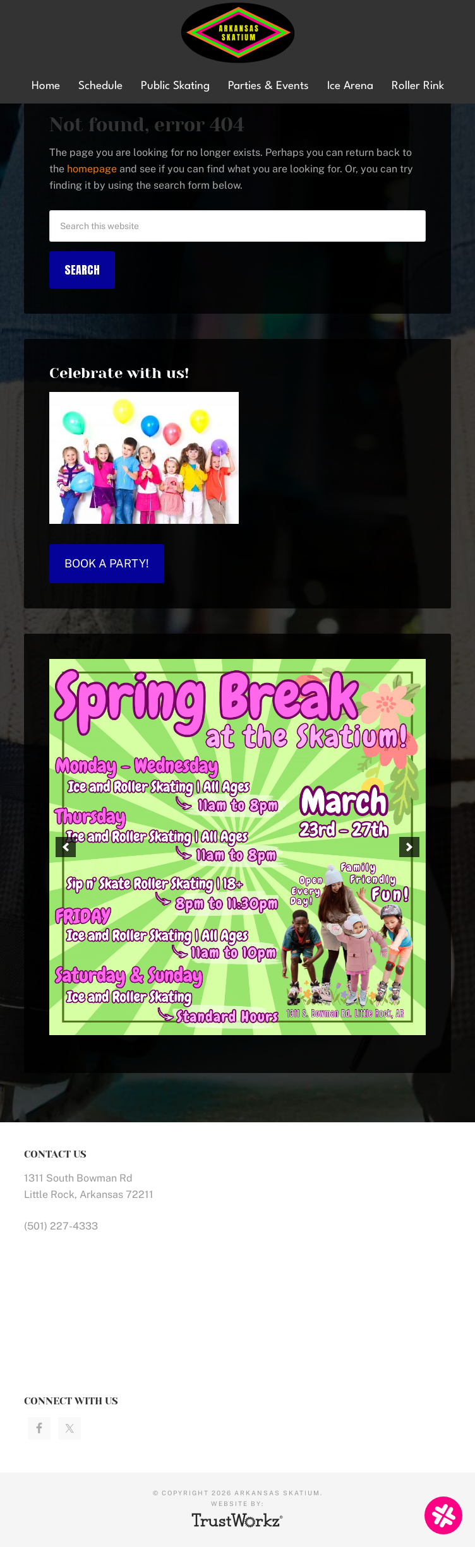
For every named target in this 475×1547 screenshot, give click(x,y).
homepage (92, 169)
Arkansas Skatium (237, 33)
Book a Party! (106, 563)
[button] (66, 847)
